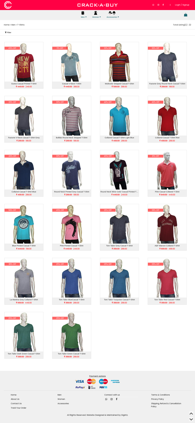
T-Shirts (21, 24)
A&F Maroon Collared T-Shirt (167, 245)
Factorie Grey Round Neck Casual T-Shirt (167, 83)
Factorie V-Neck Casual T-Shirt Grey (24, 138)
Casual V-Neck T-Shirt (71, 83)
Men (83, 14)
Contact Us (16, 403)
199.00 (167, 86)
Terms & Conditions (160, 394)
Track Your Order (19, 407)
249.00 (24, 86)
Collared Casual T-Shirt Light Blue (119, 138)
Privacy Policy (158, 399)
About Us (15, 399)
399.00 (71, 86)
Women (95, 14)
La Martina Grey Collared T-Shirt (24, 300)
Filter (8, 32)
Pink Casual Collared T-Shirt (167, 191)
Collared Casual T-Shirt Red (167, 138)
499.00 (167, 248)
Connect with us (112, 394)
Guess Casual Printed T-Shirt (23, 83)
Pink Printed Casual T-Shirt (71, 245)
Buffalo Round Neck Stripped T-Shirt (71, 138)
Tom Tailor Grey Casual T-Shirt (119, 245)
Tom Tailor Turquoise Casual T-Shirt (119, 300)
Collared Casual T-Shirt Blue (24, 191)
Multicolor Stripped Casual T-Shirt (119, 83)
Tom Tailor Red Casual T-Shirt (167, 300)
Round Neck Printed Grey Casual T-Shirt (71, 191)
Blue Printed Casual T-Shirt (24, 245)
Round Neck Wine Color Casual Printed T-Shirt (119, 191)
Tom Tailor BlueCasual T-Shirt (71, 300)
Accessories (112, 14)
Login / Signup (182, 4)
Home (7, 24)
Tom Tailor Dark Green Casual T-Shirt (24, 353)
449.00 (167, 194)
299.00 (119, 140)
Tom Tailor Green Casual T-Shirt (71, 353)
